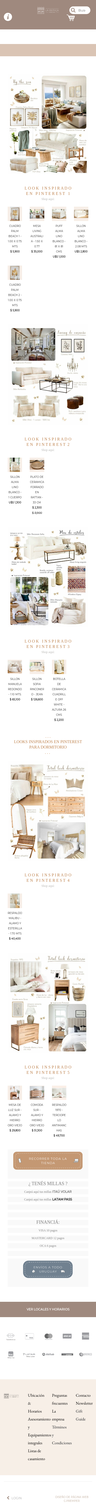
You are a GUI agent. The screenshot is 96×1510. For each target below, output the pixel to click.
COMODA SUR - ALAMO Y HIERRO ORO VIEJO (37, 1115)
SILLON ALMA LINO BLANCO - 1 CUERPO (15, 487)
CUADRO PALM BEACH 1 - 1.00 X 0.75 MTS (15, 236)
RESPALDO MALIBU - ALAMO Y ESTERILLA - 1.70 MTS (15, 923)
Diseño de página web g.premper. (72, 1499)
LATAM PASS (62, 1199)
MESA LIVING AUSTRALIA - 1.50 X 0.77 (36, 236)
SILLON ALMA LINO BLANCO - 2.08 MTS (81, 236)
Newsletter (84, 1403)
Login (17, 1498)
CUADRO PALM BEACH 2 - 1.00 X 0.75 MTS (15, 295)
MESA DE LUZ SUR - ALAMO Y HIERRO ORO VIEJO (15, 1115)
